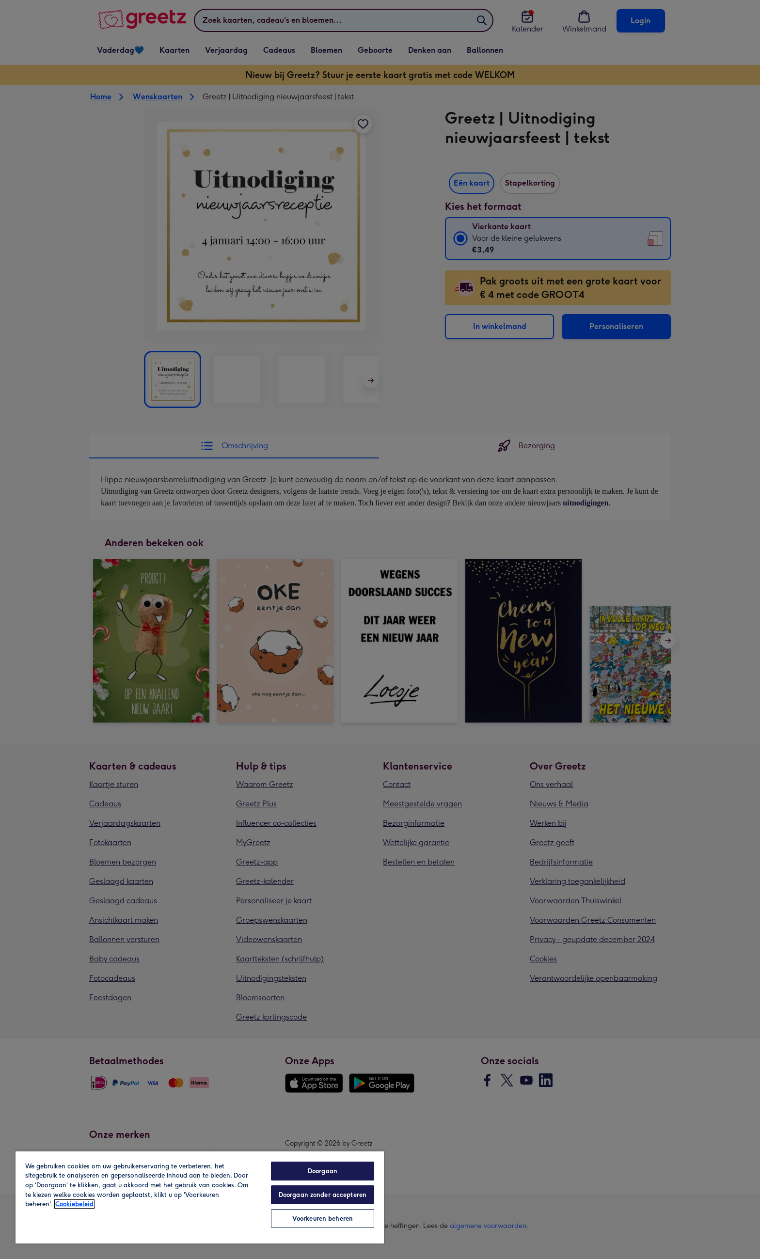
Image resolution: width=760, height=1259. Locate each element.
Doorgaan (322, 1171)
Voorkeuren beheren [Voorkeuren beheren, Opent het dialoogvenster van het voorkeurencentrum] (322, 1218)
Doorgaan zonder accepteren (322, 1194)
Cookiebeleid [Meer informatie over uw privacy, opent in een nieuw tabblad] (74, 1204)
